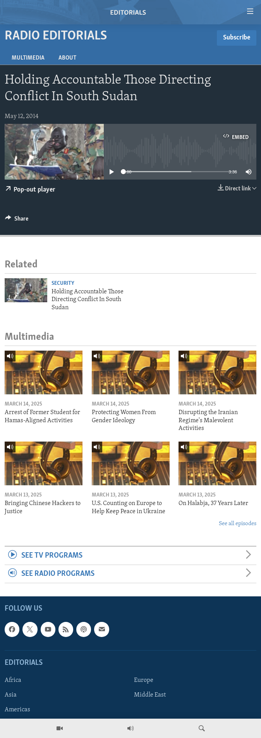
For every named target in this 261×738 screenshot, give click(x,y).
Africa (13, 680)
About (67, 58)
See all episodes (237, 524)
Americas (17, 710)
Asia (11, 695)
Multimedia (28, 58)
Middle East (150, 695)
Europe (143, 680)
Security (63, 283)
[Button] (16, 220)
